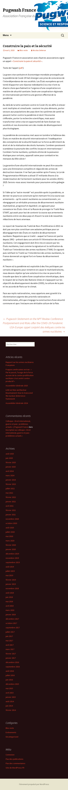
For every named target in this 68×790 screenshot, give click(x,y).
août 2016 (10, 671)
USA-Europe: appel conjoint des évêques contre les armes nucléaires (37, 329)
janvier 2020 (11, 549)
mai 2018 (9, 601)
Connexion (10, 754)
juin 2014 (9, 705)
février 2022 (11, 497)
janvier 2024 (11, 480)
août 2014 (10, 701)
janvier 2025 (11, 467)
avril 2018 (10, 606)
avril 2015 (10, 692)
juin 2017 (9, 636)
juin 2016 (9, 679)
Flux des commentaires (15, 763)
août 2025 (10, 453)
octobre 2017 (11, 623)
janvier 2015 (11, 697)
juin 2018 (9, 597)
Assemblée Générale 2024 (17, 403)
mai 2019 (9, 575)
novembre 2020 (12, 519)
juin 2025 (9, 458)
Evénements (11, 732)
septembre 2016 (13, 666)
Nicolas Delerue (39, 50)
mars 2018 (10, 610)
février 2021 (11, 510)
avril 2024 (10, 471)
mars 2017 (10, 649)
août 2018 (10, 593)
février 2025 (11, 462)
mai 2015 (9, 688)
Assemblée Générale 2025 (17, 385)
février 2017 (11, 653)
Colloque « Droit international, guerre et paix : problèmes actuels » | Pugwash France (18, 424)
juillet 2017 (10, 632)
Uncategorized (12, 736)
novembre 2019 (12, 558)
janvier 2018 (11, 614)
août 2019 (10, 566)
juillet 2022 (10, 488)
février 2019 (11, 579)
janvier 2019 (11, 584)
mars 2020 (10, 540)
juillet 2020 (10, 532)
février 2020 (11, 545)
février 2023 (11, 484)
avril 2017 (10, 645)
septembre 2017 (13, 627)
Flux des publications (14, 759)
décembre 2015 (12, 684)
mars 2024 (10, 475)
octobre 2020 (11, 523)
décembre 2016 (12, 662)
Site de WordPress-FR (15, 767)
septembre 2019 (13, 562)
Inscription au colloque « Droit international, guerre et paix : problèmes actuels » (18, 433)
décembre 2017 (12, 619)
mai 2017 (9, 640)
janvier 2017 (11, 658)
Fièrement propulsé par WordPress (34, 784)
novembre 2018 (12, 588)
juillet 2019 (10, 571)
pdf (21, 67)
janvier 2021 (11, 514)
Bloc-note (24, 50)
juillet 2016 (10, 675)
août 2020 (10, 527)
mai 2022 (9, 493)
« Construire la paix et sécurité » (27, 61)
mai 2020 (9, 536)
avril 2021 (10, 506)
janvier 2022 (11, 501)
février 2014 (11, 710)
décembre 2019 (12, 553)
